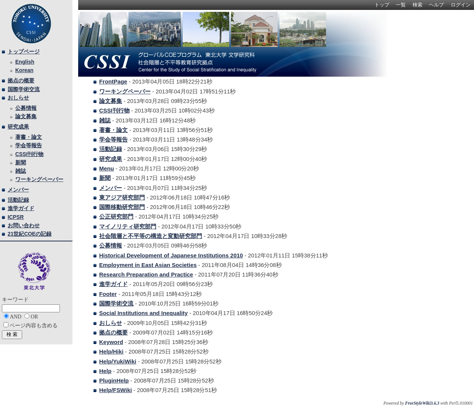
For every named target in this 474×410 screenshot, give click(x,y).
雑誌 (105, 120)
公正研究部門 (116, 217)
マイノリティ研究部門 (127, 226)
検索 (418, 5)
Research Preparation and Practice (146, 275)
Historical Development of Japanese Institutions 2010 (171, 255)
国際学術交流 (116, 304)
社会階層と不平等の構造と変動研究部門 (150, 236)
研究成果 (110, 159)
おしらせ (110, 323)
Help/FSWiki (115, 390)
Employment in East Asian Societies (148, 265)
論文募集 (110, 101)
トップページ (24, 51)
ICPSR (16, 217)
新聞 (105, 178)
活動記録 (110, 149)
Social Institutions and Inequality (143, 313)
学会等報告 (113, 140)
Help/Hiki (111, 352)
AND (15, 317)
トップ (381, 5)
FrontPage (113, 82)
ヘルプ (436, 5)
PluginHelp (114, 381)
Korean (24, 70)
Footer (108, 294)
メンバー (110, 188)
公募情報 (110, 246)
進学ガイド (113, 284)
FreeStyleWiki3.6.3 (422, 403)
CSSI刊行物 (114, 111)
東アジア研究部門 (122, 198)
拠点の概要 (113, 333)
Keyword (111, 342)
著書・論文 (113, 130)
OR (34, 317)
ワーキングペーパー (125, 91)
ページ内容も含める (34, 325)
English (24, 62)
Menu (106, 169)
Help (105, 371)
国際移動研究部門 (122, 207)
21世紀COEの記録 (29, 234)
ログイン (461, 5)
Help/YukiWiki (117, 362)
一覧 (401, 5)
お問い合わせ (24, 225)
